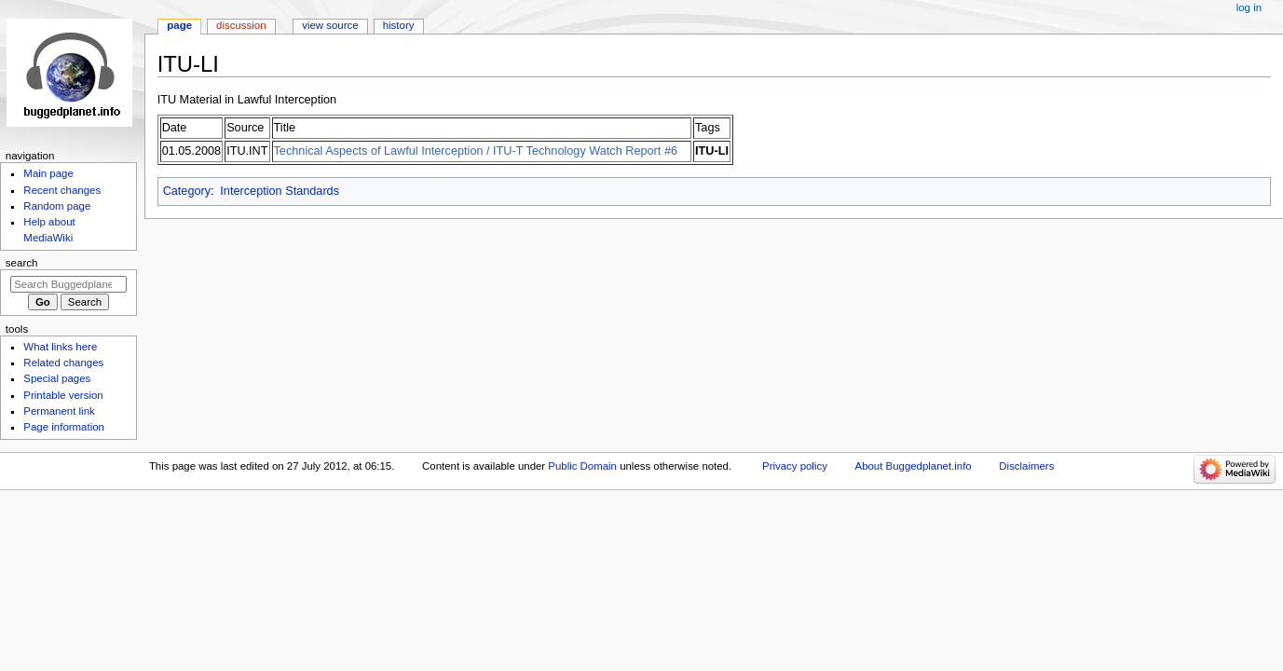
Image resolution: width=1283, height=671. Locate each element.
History (399, 25)
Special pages (56, 378)
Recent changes (62, 190)
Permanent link (58, 411)
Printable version (62, 395)
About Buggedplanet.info (913, 466)
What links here (60, 346)
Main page (48, 173)
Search (22, 262)
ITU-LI (712, 150)
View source (330, 25)
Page (179, 25)
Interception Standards (279, 191)
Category (187, 191)
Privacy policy (794, 466)
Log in (1249, 7)
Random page (56, 206)
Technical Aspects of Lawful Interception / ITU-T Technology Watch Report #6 (475, 150)
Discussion (241, 25)
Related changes (63, 362)
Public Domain (582, 466)
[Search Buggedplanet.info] (68, 284)
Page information (63, 426)
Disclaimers (1026, 466)
